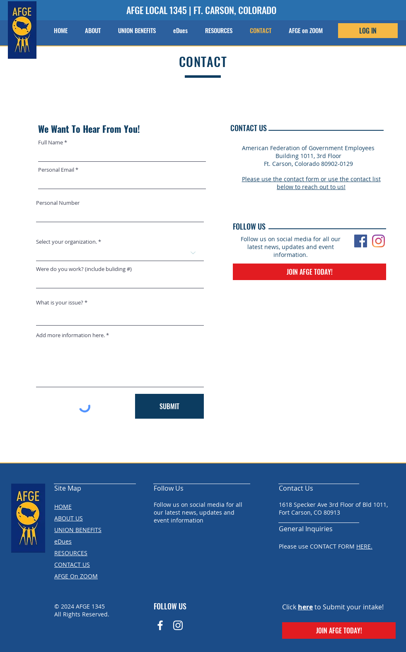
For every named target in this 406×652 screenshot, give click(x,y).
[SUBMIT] (169, 406)
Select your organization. (66, 241)
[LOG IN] (368, 30)
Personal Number (58, 203)
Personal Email (56, 170)
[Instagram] (378, 241)
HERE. (364, 546)
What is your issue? (59, 302)
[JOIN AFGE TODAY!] (309, 272)
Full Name (50, 142)
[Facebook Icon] (160, 625)
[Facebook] (360, 241)
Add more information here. (70, 335)
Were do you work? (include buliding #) (84, 269)
